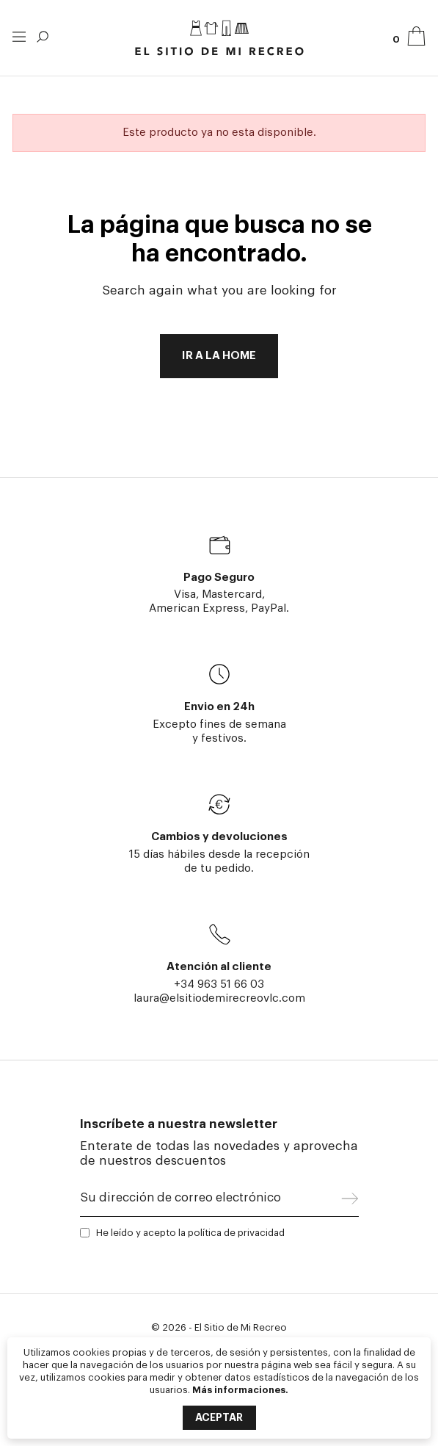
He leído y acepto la (190, 1232)
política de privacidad (236, 1232)
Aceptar (219, 1417)
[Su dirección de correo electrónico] (211, 1201)
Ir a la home (219, 355)
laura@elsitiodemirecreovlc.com (219, 998)
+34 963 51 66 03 (219, 984)
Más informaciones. (240, 1390)
